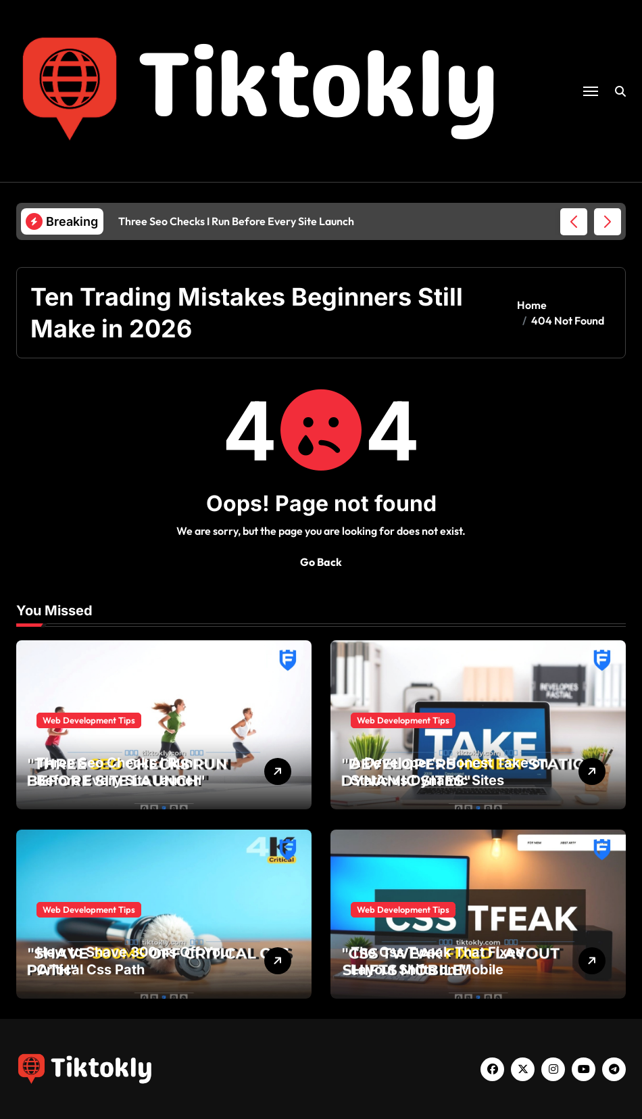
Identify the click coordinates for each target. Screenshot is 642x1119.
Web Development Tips (89, 720)
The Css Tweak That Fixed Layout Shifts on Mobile (437, 961)
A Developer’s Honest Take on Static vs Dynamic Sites (449, 771)
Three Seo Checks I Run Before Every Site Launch (118, 771)
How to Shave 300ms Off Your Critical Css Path (135, 961)
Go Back (321, 562)
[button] (607, 221)
